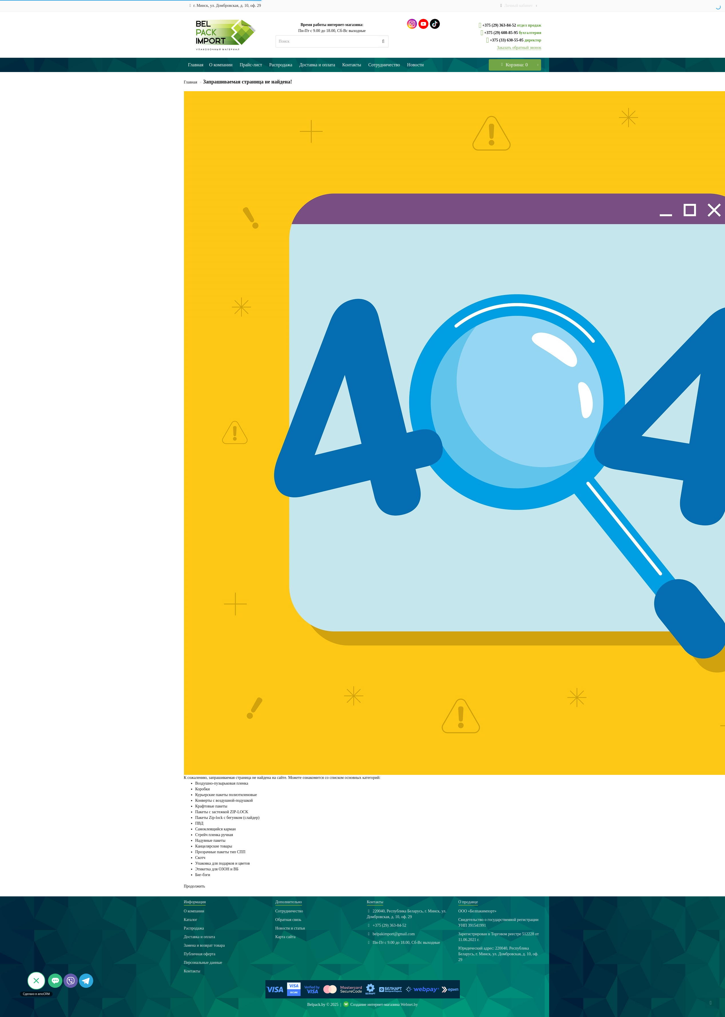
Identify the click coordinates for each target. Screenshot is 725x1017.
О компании (221, 64)
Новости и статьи (290, 928)
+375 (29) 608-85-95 (500, 33)
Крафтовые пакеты (211, 806)
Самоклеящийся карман (215, 829)
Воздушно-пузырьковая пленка (221, 783)
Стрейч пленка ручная (214, 835)
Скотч (200, 858)
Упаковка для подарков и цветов (222, 863)
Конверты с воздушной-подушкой (224, 800)
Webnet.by (409, 1004)
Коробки (202, 789)
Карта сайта (285, 937)
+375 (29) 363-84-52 (498, 25)
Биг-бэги (202, 875)
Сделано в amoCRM (36, 994)
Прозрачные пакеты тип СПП (220, 852)
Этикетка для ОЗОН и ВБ (217, 869)
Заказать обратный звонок (519, 47)
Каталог (190, 920)
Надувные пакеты (210, 840)
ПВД (199, 823)
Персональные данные (203, 962)
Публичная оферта (199, 954)
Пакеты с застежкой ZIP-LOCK (222, 812)
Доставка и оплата (317, 64)
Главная (196, 64)
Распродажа (280, 64)
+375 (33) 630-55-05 (506, 40)
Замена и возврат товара (204, 945)
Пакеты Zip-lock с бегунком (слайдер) (227, 817)
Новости (415, 64)
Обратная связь (288, 920)
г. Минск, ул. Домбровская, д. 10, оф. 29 (224, 5)
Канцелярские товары (213, 846)
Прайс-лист (251, 64)
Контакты (351, 64)
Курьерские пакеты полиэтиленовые (226, 795)
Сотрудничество (384, 64)
